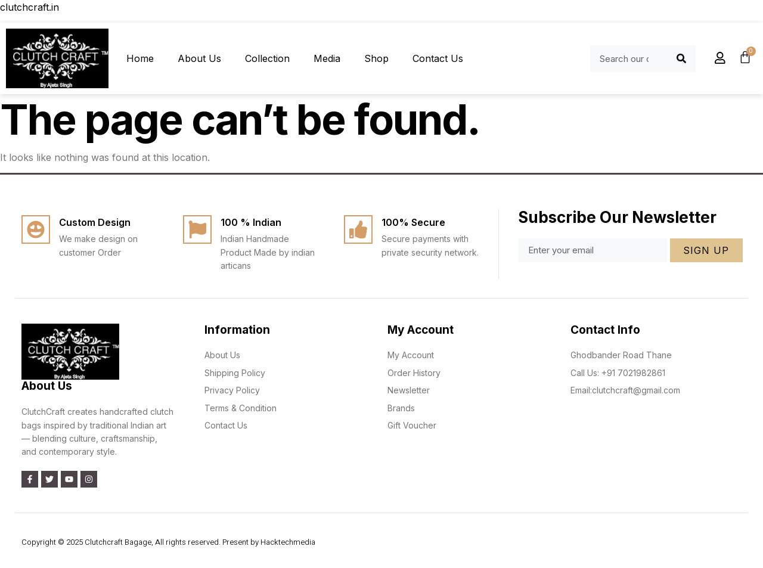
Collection (267, 58)
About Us (199, 58)
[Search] (681, 58)
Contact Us (437, 58)
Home (140, 58)
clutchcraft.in (29, 7)
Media (327, 58)
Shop (376, 58)
